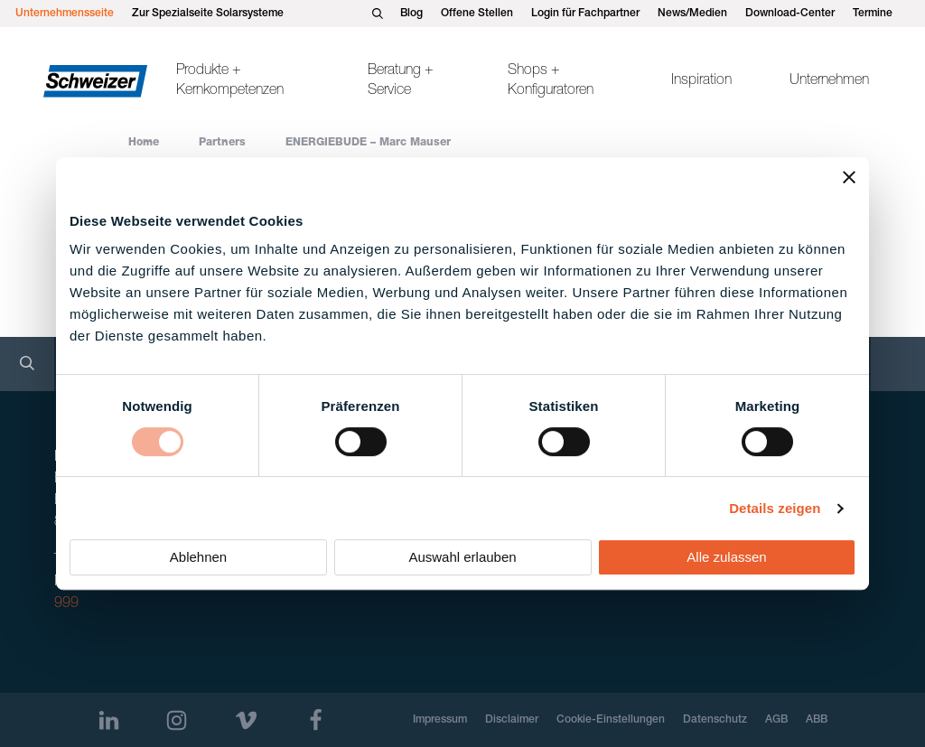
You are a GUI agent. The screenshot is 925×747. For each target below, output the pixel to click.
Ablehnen (198, 557)
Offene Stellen (477, 13)
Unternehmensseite (64, 13)
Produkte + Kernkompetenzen (230, 81)
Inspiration (701, 81)
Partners (222, 142)
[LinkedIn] (109, 720)
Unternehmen (829, 81)
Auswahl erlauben (462, 557)
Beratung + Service (401, 81)
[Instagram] (176, 720)
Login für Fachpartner (585, 13)
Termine (872, 13)
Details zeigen (774, 508)
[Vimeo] (246, 720)
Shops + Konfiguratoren (550, 81)
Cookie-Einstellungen (610, 719)
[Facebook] (315, 720)
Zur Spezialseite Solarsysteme (208, 13)
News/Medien (692, 13)
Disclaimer (511, 719)
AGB (776, 719)
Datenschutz (715, 719)
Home (143, 142)
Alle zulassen (726, 557)
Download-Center (790, 13)
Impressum (440, 719)
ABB (816, 719)
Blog (411, 13)
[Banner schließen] (849, 177)
